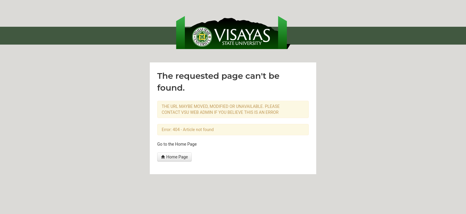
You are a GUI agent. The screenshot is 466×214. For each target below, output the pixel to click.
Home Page (174, 157)
